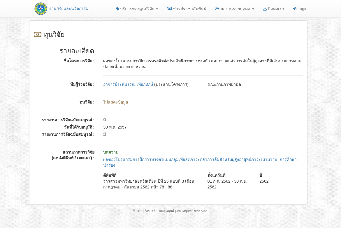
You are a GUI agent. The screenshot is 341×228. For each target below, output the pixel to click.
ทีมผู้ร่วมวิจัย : (82, 84)
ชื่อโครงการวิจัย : (79, 60)
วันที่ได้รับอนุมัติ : (79, 127)
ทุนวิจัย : (87, 102)
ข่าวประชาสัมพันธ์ (186, 8)
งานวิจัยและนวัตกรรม (61, 8)
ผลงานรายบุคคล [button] (234, 8)
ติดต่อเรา (273, 8)
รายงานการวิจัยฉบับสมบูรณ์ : (68, 119)
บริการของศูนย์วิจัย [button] (137, 8)
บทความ (110, 152)
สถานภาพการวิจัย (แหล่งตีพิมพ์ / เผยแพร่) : (73, 155)
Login (300, 8)
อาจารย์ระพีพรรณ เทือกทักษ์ (128, 84)
